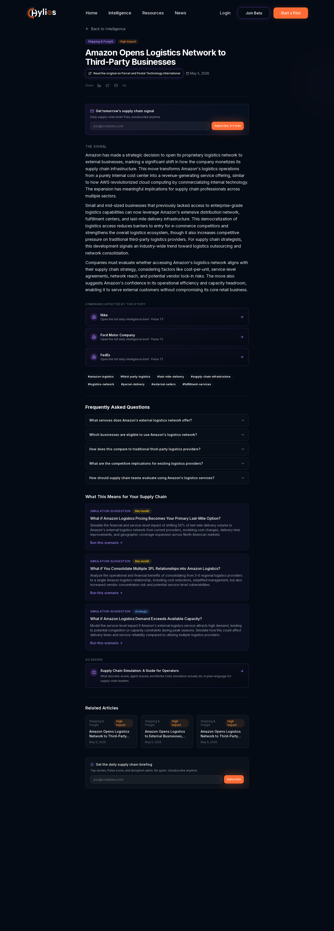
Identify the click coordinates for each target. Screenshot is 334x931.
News (180, 12)
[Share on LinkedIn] (99, 85)
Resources (153, 12)
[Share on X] (107, 85)
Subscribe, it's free (227, 125)
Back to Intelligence (105, 28)
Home (91, 12)
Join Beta (254, 13)
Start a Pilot (291, 13)
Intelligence (120, 12)
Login (225, 12)
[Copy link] (124, 85)
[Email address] (150, 126)
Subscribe (234, 779)
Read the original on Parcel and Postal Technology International (134, 73)
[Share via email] (116, 85)
